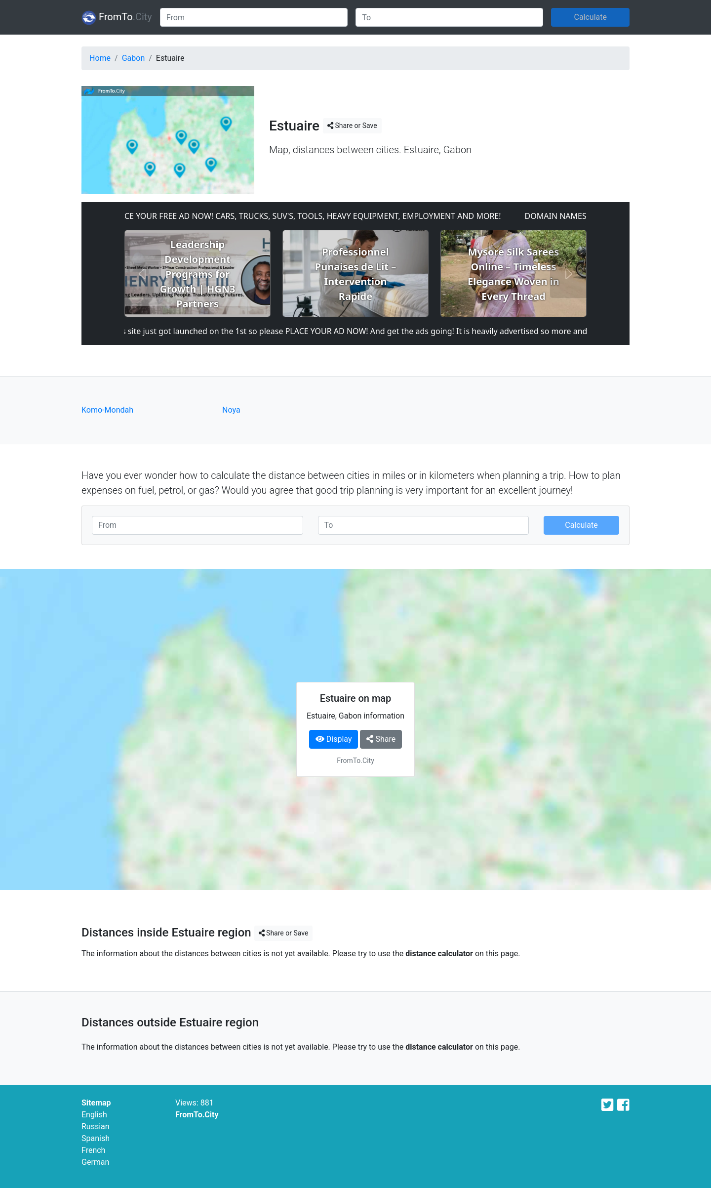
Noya (231, 410)
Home (100, 58)
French (93, 1150)
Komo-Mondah (107, 410)
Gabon (133, 58)
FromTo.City (197, 1114)
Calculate (590, 17)
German (95, 1162)
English (94, 1114)
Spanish (95, 1138)
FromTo (116, 17)
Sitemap (96, 1102)
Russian (95, 1126)
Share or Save (352, 125)
